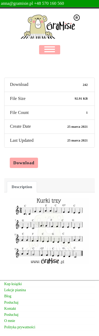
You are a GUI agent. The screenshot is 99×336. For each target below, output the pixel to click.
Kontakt (10, 309)
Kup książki (13, 284)
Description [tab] (22, 187)
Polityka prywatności (19, 327)
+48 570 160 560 (49, 3)
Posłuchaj (11, 302)
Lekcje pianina (15, 290)
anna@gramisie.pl (17, 3)
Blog (7, 296)
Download (23, 162)
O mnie (9, 321)
